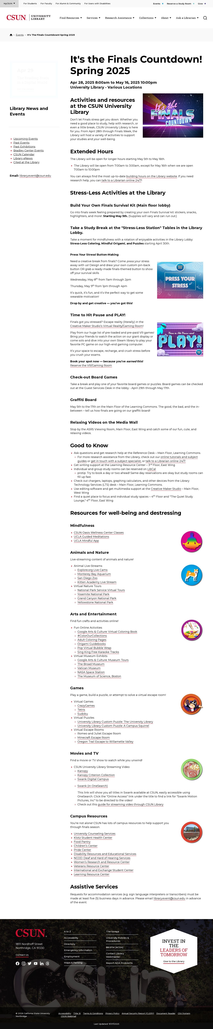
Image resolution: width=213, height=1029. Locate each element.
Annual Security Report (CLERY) (138, 1013)
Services (92, 18)
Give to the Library (173, 961)
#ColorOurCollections (92, 635)
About (164, 18)
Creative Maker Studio (166, 488)
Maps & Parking (73, 962)
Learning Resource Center (91, 874)
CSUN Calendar (23, 154)
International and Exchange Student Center (103, 870)
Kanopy (82, 771)
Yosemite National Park (93, 594)
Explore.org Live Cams (92, 570)
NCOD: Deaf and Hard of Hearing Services (102, 858)
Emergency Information (78, 950)
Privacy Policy (112, 1013)
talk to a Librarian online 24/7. (166, 461)
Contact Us (22, 954)
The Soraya (112, 931)
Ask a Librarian (186, 18)
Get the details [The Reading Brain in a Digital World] (25, 84)
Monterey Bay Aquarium (94, 574)
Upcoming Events (25, 139)
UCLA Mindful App (86, 540)
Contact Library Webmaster (115, 955)
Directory (69, 944)
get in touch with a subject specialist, (116, 461)
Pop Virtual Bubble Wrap (94, 648)
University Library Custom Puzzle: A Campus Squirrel (113, 726)
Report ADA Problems (119, 963)
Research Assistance (118, 18)
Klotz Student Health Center (93, 837)
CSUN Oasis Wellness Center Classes (99, 532)
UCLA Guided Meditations (91, 536)
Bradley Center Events (28, 150)
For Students (30, 3)
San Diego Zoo (87, 578)
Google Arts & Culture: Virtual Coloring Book (107, 631)
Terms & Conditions (93, 1013)
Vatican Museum (89, 668)
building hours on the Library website (151, 176)
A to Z (67, 931)
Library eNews (23, 158)
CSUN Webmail (68, 1016)
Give (200, 3)
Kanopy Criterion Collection (96, 775)
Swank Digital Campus (93, 779)
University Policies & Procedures (117, 939)
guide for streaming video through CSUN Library (130, 804)
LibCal (151, 469)
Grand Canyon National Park (96, 598)
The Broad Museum (91, 664)
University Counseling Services (94, 833)
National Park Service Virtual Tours (101, 590)
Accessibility (71, 937)
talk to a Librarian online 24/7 (121, 180)
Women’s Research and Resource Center (102, 862)
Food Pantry (82, 841)
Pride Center (82, 850)
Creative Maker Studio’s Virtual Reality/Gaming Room (106, 326)
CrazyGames (86, 705)
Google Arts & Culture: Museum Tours (103, 660)
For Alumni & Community (68, 3)
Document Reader (165, 1013)
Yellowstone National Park (95, 602)
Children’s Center (85, 846)
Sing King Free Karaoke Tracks (98, 652)
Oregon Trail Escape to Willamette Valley (105, 741)
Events (156, 3)
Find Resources (69, 18)
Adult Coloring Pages (91, 640)
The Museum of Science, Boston (99, 676)
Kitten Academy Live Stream (96, 582)
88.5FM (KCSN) (114, 947)
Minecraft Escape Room (93, 737)
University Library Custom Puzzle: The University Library (115, 721)
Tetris (81, 709)
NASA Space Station (91, 672)
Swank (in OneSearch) (92, 786)
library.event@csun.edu (35, 175)
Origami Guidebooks (91, 644)
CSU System (184, 1013)
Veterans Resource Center (91, 866)
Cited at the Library (26, 162)
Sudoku (82, 713)
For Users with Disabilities (97, 3)
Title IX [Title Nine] (77, 1013)
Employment (71, 956)
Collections (146, 18)
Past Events (21, 142)
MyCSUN (8, 3)
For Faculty (46, 3)
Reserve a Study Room (179, 3)
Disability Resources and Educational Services (105, 854)
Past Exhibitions (24, 146)
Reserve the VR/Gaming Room (91, 365)
